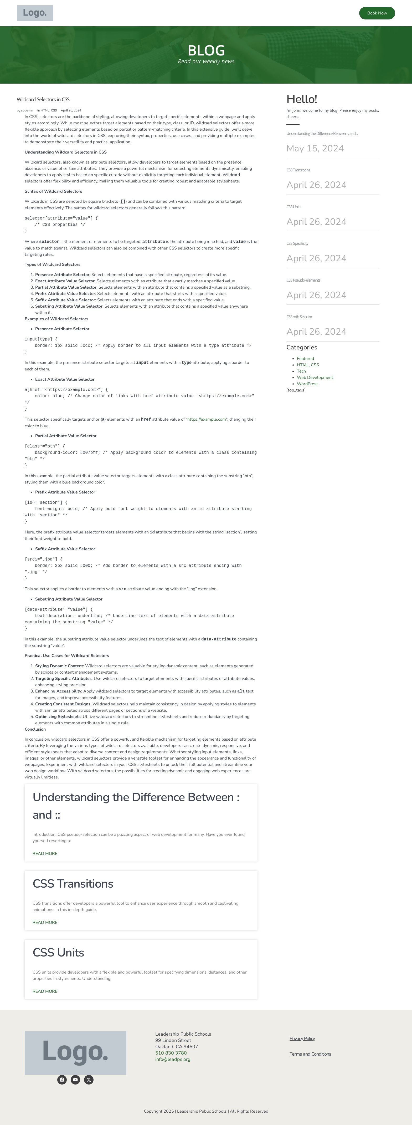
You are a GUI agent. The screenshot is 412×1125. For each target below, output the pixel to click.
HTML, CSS (49, 110)
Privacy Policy (303, 1040)
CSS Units (58, 953)
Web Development (315, 377)
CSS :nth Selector (299, 316)
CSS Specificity (297, 243)
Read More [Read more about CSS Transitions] (45, 922)
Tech (301, 371)
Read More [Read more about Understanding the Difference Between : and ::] (45, 853)
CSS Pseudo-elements (303, 280)
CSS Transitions (73, 884)
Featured (305, 359)
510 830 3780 (171, 1053)
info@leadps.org (172, 1059)
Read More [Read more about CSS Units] (45, 991)
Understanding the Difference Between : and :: (322, 133)
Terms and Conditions (311, 1058)
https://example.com (206, 419)
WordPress (307, 384)
